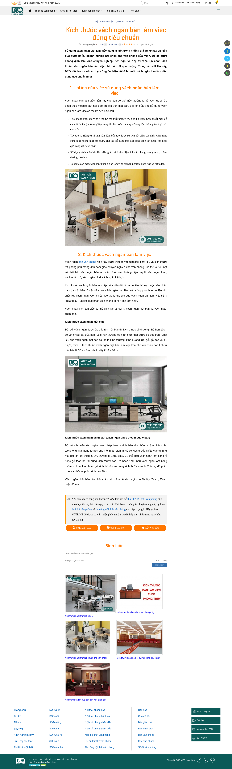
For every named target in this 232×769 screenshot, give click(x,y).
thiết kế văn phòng (82, 509)
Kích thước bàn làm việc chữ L (79, 616)
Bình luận (113, 44)
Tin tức (207, 2)
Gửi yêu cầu (150, 527)
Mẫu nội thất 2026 (205, 729)
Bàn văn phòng (146, 735)
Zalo (227, 59)
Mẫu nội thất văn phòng (97, 735)
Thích (100, 44)
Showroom (178, 2)
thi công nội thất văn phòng (111, 509)
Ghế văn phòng (146, 741)
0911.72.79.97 (81, 527)
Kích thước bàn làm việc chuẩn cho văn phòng (86, 658)
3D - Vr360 (202, 738)
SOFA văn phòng (147, 747)
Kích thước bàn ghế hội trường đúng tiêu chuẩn (138, 658)
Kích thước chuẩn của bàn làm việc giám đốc (85, 700)
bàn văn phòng (87, 261)
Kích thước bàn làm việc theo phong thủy (135, 612)
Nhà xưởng (193, 2)
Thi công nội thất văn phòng (99, 747)
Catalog (200, 720)
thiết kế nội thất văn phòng (142, 499)
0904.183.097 (116, 527)
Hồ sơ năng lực (204, 711)
